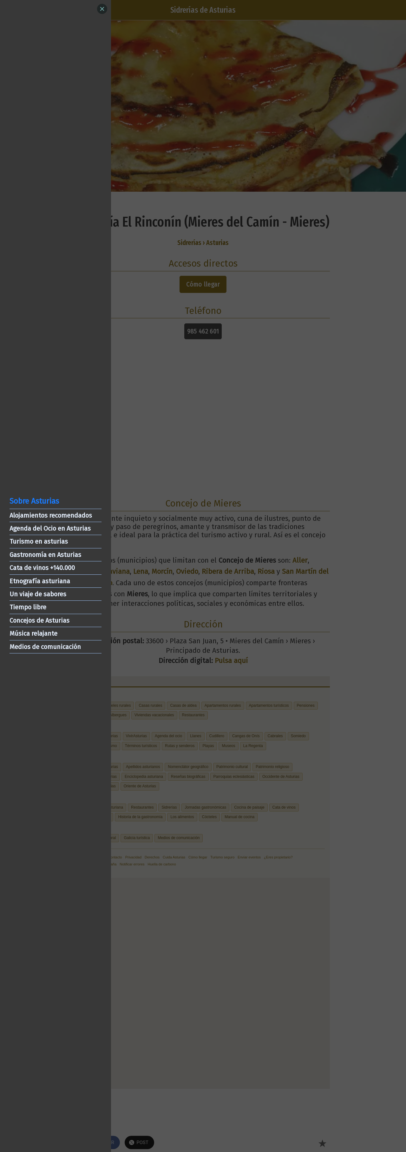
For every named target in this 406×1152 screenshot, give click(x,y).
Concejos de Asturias (39, 620)
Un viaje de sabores (38, 594)
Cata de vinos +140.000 (42, 568)
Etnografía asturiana (40, 581)
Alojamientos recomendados (51, 515)
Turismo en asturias (39, 541)
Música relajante (33, 633)
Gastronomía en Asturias (45, 555)
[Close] (102, 9)
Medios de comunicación (45, 647)
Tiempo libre (28, 607)
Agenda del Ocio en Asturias (50, 528)
